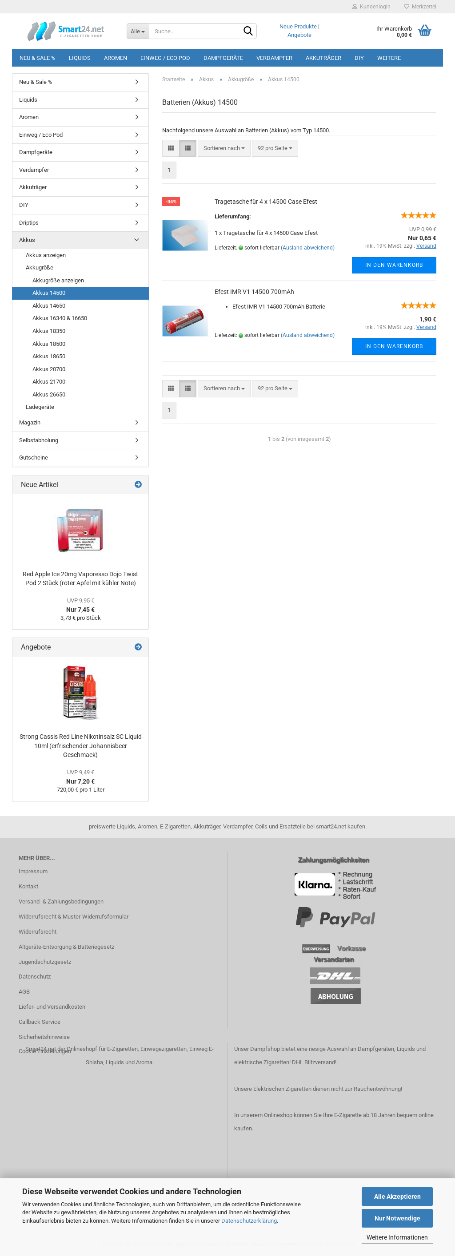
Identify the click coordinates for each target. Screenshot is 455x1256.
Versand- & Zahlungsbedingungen (61, 901)
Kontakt (28, 886)
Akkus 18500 (48, 344)
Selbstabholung (38, 440)
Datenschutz (35, 976)
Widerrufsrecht (37, 931)
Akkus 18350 (48, 331)
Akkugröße (39, 267)
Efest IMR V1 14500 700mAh (254, 291)
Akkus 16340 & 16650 (59, 318)
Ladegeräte (40, 407)
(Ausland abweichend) (308, 248)
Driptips (29, 222)
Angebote (299, 35)
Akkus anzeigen (46, 255)
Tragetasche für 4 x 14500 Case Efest (266, 201)
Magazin (29, 422)
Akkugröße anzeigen (58, 280)
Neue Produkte (298, 26)
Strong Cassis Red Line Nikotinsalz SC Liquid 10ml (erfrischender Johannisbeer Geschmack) (81, 745)
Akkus (27, 240)
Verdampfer (274, 58)
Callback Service (39, 1021)
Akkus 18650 (48, 356)
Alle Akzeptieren (397, 1196)
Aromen (115, 58)
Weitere (389, 58)
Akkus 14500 (48, 292)
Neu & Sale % (38, 58)
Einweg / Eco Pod (165, 58)
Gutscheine (33, 457)
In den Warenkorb (394, 265)
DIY (359, 58)
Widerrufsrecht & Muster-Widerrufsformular (73, 916)
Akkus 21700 (48, 381)
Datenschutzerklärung (249, 1220)
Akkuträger (323, 58)
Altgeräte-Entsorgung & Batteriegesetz (66, 946)
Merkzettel (420, 7)
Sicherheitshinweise (44, 1037)
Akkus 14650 (48, 305)
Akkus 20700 (48, 369)
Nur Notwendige (397, 1218)
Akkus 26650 (48, 394)
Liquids (80, 58)
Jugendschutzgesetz (45, 962)
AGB (24, 991)
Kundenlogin (371, 7)
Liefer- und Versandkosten (52, 1006)
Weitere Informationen (397, 1237)
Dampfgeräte (223, 58)
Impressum (33, 871)
